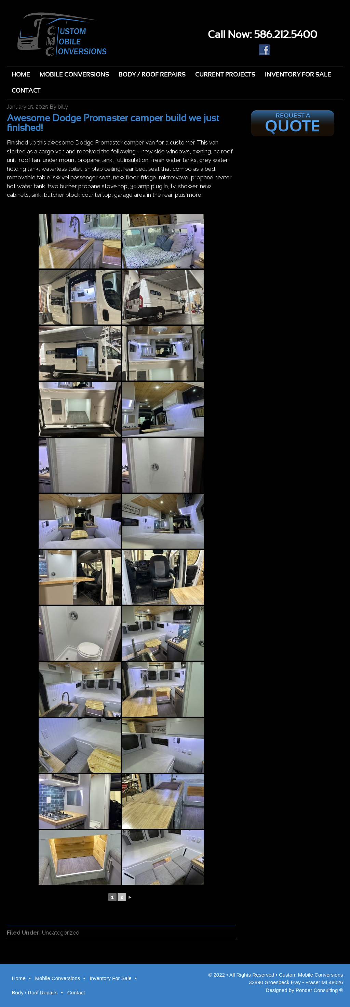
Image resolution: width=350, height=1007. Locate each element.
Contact (76, 992)
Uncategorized (60, 932)
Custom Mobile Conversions (87, 34)
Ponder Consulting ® (319, 990)
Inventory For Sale (111, 978)
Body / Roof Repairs (34, 992)
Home (18, 978)
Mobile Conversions (57, 978)
